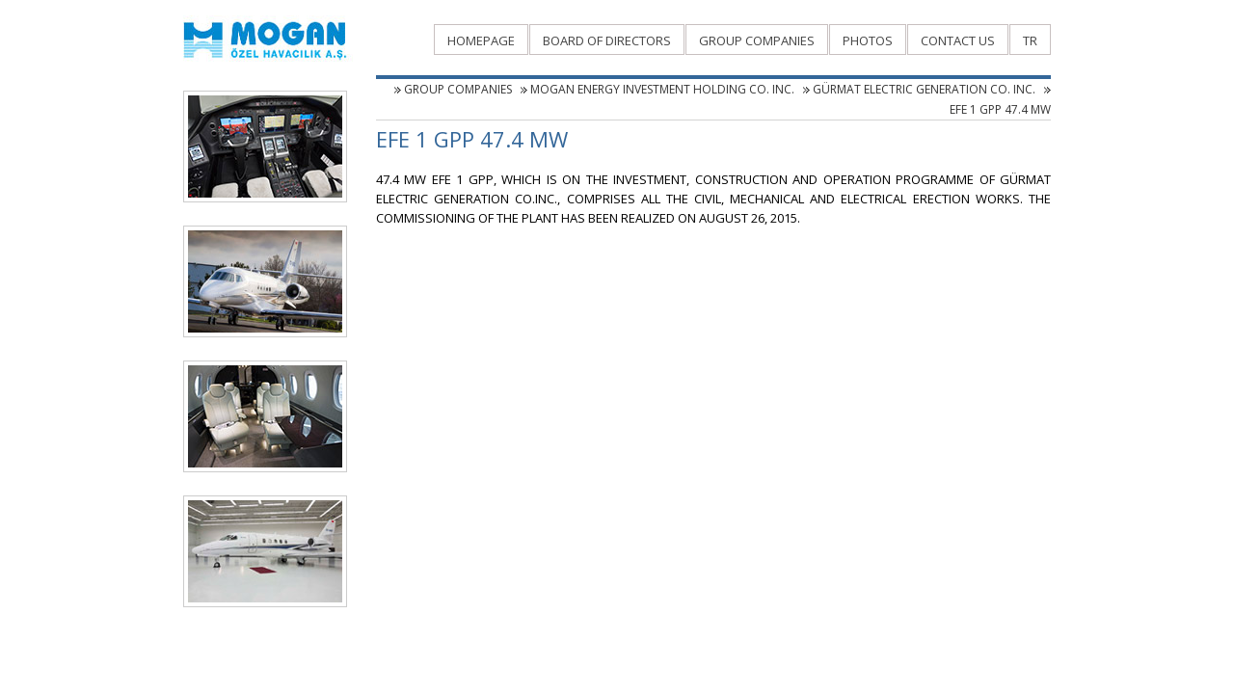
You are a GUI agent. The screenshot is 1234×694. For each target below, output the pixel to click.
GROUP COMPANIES (458, 89)
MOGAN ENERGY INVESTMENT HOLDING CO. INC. (662, 89)
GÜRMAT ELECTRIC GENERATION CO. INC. (924, 89)
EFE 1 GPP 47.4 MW (1000, 109)
